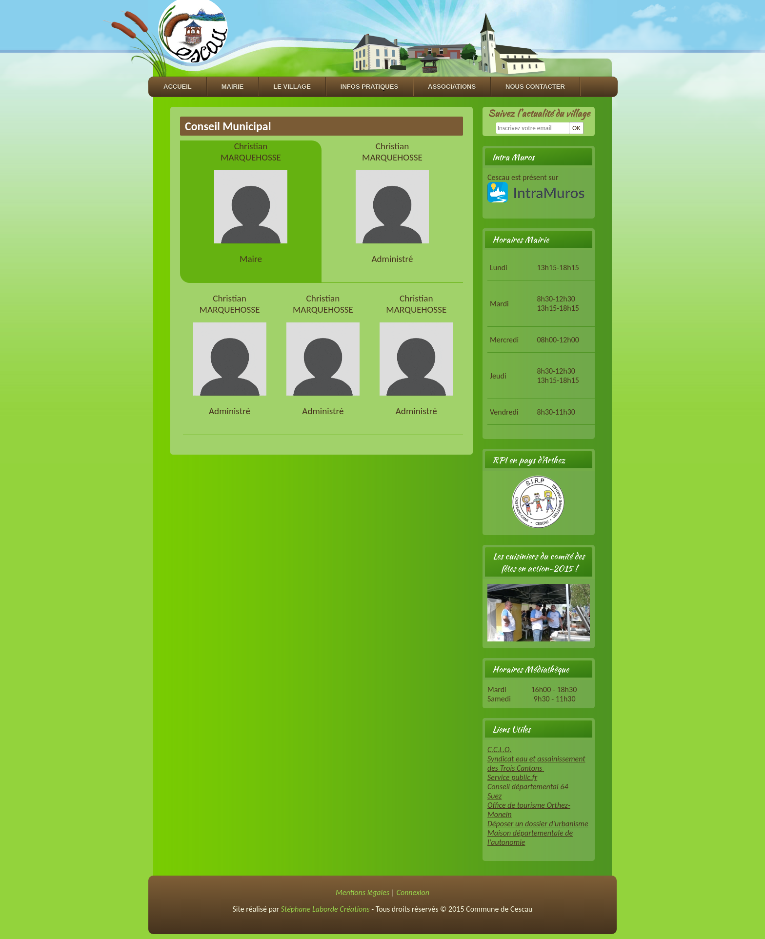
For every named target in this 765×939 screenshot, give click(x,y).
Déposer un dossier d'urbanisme (537, 823)
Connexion (413, 892)
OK (576, 128)
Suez (494, 795)
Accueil (177, 86)
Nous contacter (535, 86)
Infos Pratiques (369, 86)
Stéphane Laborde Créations (325, 909)
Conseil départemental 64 (527, 786)
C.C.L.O (498, 749)
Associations (452, 86)
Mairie (232, 86)
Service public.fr (512, 777)
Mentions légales (362, 892)
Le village (292, 86)
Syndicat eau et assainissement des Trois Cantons (536, 763)
